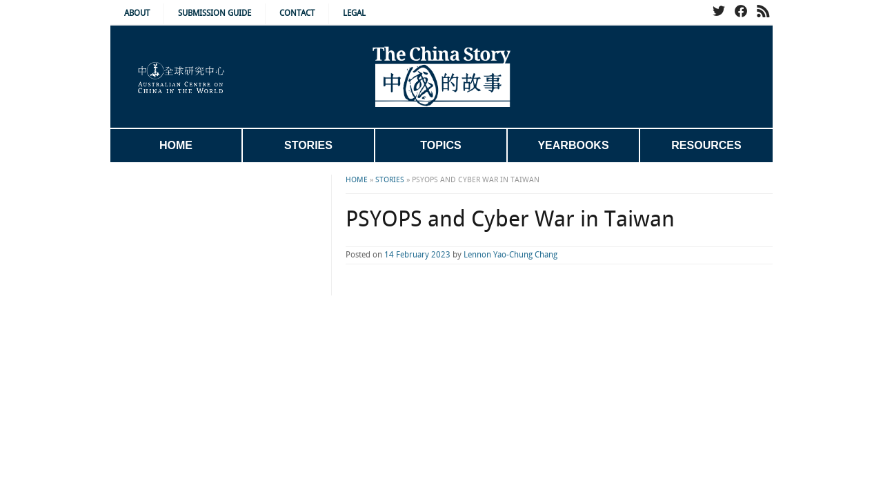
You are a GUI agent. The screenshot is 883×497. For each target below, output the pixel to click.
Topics (440, 145)
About (137, 13)
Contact (297, 13)
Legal (354, 13)
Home (175, 145)
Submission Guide (214, 13)
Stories (308, 145)
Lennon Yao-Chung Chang (455, 255)
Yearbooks (572, 145)
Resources (706, 145)
